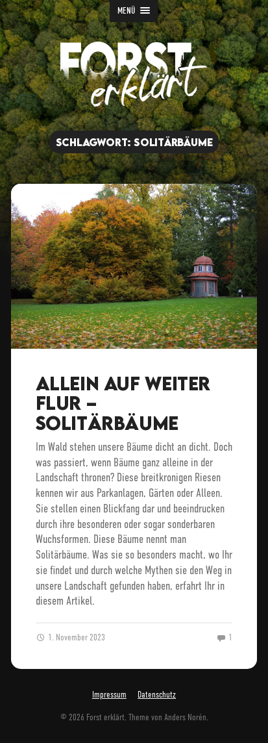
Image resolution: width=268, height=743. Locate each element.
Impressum (109, 694)
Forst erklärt (105, 717)
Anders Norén (185, 717)
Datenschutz (157, 694)
